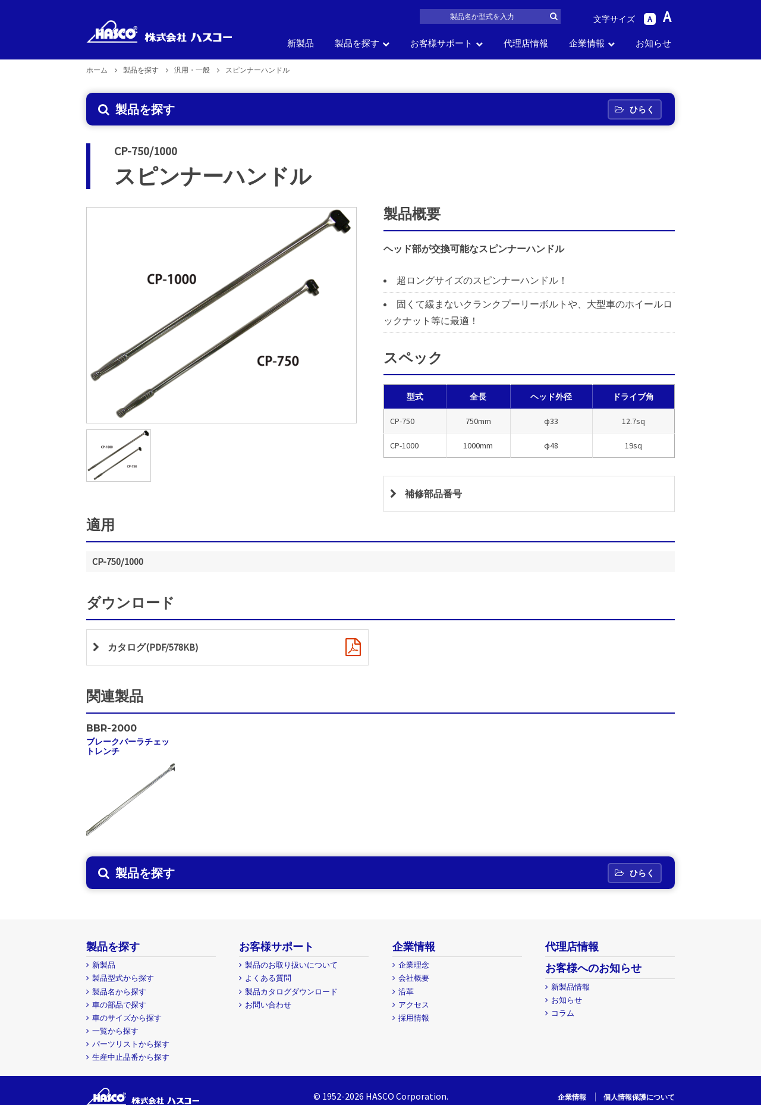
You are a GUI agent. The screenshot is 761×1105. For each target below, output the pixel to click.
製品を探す (357, 43)
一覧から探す (115, 1031)
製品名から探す (119, 992)
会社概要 (413, 978)
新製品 (300, 43)
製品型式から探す (123, 978)
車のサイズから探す (127, 1018)
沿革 (406, 992)
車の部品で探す (119, 1005)
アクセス (413, 1005)
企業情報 (587, 43)
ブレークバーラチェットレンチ (127, 746)
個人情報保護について (639, 1097)
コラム (562, 1013)
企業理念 (413, 965)
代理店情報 (526, 43)
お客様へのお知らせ (593, 968)
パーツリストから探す (130, 1044)
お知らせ (653, 43)
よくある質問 (268, 978)
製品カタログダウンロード (291, 992)
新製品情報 (570, 987)
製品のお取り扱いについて (291, 965)
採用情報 (413, 1018)
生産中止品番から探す (130, 1057)
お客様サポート (441, 43)
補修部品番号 (433, 494)
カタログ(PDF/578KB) (153, 647)
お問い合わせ (268, 1005)
